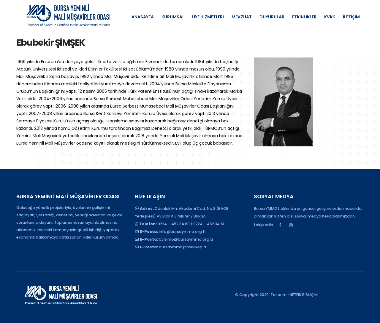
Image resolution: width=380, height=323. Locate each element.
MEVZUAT (242, 17)
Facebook (280, 225)
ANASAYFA (143, 17)
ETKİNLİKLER (304, 17)
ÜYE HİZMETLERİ (208, 17)
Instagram (290, 225)
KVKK (329, 17)
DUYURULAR (271, 17)
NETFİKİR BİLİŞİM (303, 294)
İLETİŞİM (351, 17)
